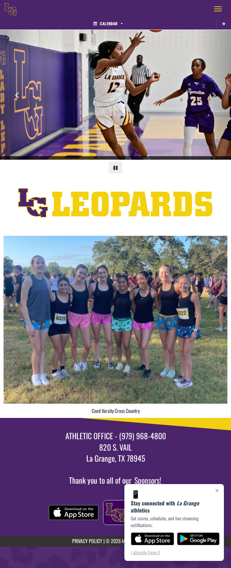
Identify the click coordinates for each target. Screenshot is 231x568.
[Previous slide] (17, 95)
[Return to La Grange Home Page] (10, 9)
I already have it (145, 552)
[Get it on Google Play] (198, 538)
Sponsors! (147, 480)
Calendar (108, 23)
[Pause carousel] (115, 167)
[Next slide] (214, 95)
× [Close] (217, 490)
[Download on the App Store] (152, 538)
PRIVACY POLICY (87, 541)
